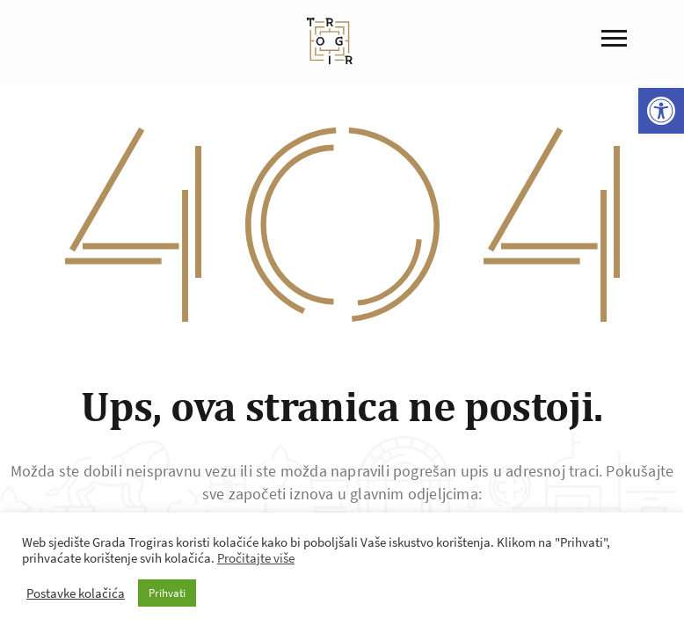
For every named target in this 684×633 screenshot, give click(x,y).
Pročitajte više (256, 558)
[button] (661, 111)
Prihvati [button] (167, 593)
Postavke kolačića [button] (75, 593)
